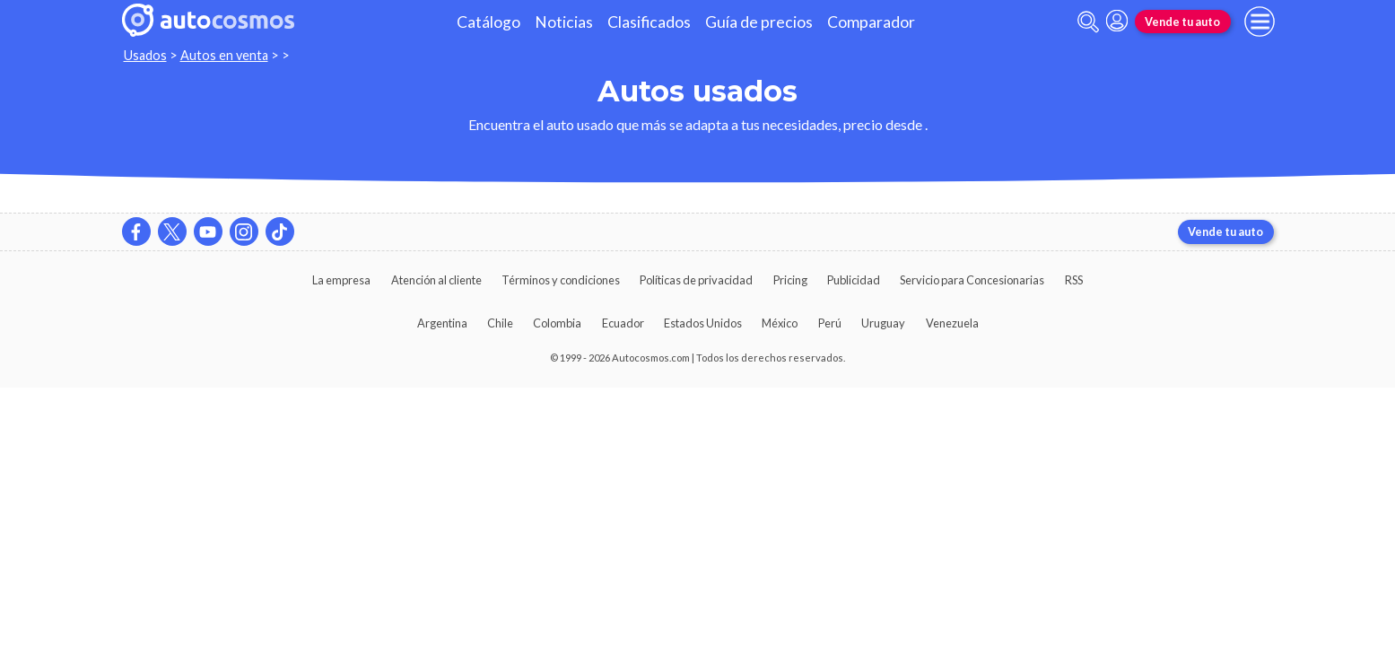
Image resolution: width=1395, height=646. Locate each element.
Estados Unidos (703, 323)
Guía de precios (759, 22)
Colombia (557, 323)
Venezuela (952, 323)
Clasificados (649, 22)
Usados (145, 55)
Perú (829, 323)
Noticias (564, 22)
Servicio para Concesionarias (972, 280)
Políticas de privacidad (696, 280)
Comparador (871, 22)
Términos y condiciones (560, 280)
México (780, 323)
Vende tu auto (1182, 21)
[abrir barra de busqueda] (1088, 22)
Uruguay (883, 323)
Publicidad (853, 280)
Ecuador (623, 323)
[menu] (1259, 21)
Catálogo (488, 22)
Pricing (790, 280)
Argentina (442, 323)
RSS (1074, 280)
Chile (500, 323)
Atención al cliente (436, 280)
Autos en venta (224, 55)
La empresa (341, 280)
